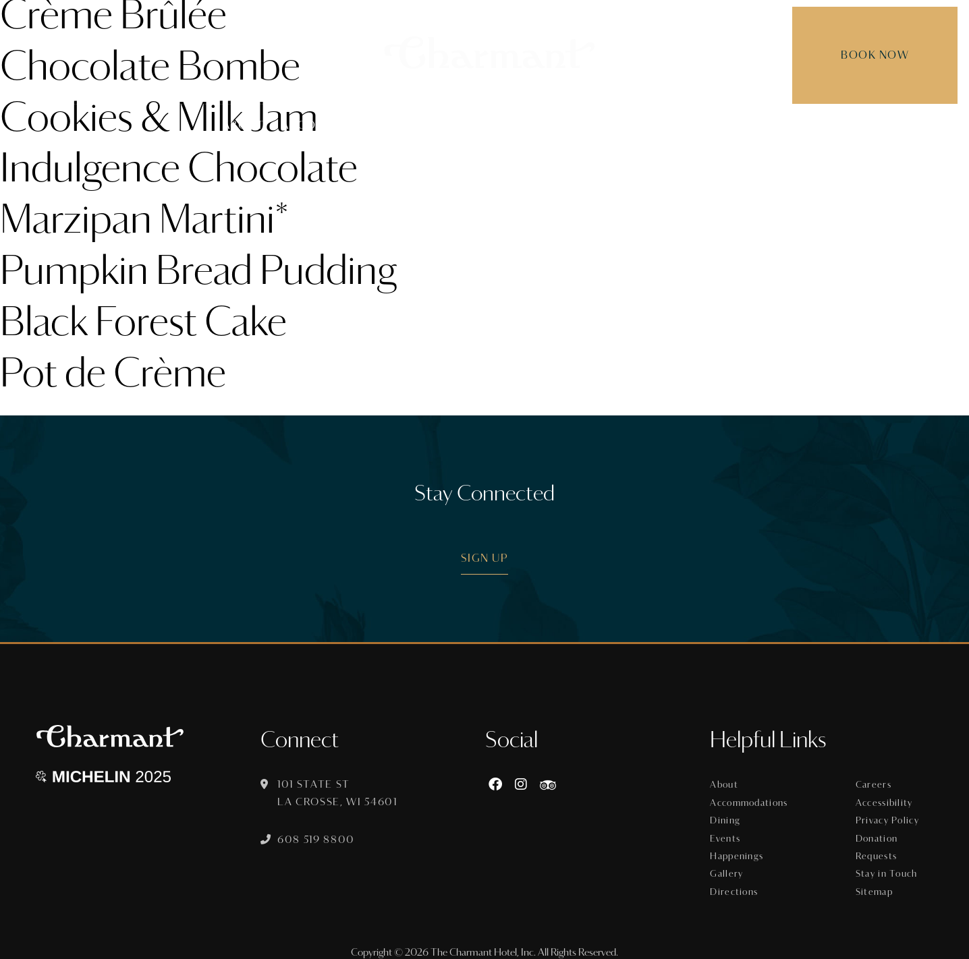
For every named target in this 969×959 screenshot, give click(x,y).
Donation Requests (877, 841)
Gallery (728, 866)
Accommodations (751, 800)
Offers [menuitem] (561, 125)
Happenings (739, 849)
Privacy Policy (888, 817)
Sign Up (485, 558)
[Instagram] (523, 784)
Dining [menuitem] (437, 125)
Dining (727, 817)
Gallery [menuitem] (720, 125)
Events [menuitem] (497, 125)
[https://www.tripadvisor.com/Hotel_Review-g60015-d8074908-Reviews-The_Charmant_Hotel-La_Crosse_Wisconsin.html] (550, 784)
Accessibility (884, 800)
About (726, 784)
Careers (873, 784)
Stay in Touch (886, 866)
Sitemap (875, 882)
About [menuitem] (244, 125)
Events (727, 833)
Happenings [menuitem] (639, 125)
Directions (735, 882)
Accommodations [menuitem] (339, 125)
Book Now (859, 55)
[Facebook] (497, 784)
